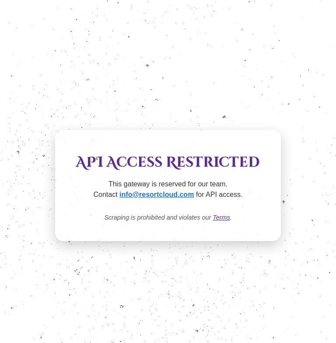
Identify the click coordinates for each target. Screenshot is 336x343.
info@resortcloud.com (156, 194)
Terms (221, 217)
